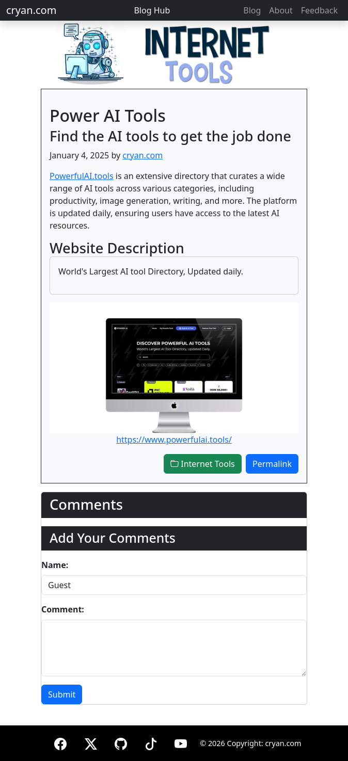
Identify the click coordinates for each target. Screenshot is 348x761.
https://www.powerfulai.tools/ (174, 439)
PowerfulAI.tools (82, 176)
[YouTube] (181, 742)
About (280, 10)
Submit (61, 694)
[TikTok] (151, 742)
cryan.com (31, 10)
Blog (252, 10)
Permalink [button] (272, 463)
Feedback (319, 10)
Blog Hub (152, 10)
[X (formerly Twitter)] (91, 742)
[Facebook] (60, 742)
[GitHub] (121, 742)
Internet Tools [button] (202, 463)
